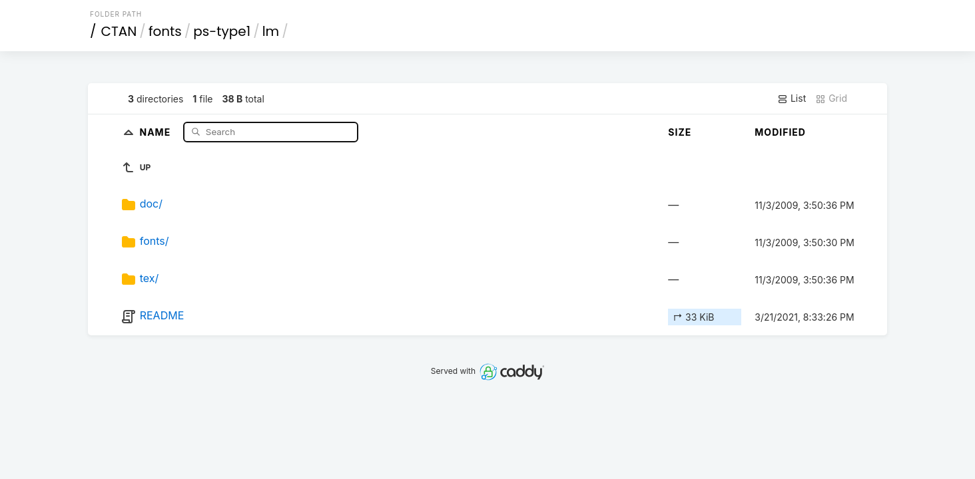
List (791, 98)
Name (157, 131)
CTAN (119, 31)
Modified (780, 132)
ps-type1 (221, 31)
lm (271, 31)
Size (679, 132)
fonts (165, 31)
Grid (831, 98)
